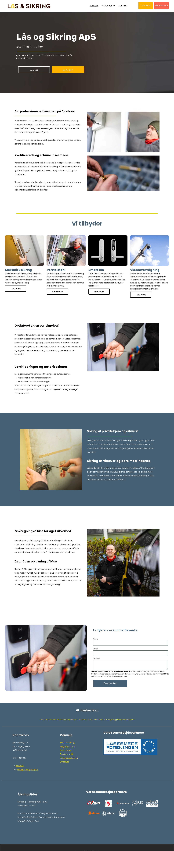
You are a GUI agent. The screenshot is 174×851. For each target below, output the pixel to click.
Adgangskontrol (67, 746)
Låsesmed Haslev (68, 719)
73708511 (20, 765)
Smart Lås (64, 761)
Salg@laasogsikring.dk (27, 769)
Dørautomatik (66, 754)
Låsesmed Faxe (85, 719)
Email (95, 648)
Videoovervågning (69, 758)
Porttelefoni (65, 750)
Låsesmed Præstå (125, 719)
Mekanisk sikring (67, 742)
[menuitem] (94, 5)
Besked (96, 658)
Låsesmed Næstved (49, 719)
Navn (95, 639)
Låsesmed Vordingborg (105, 719)
